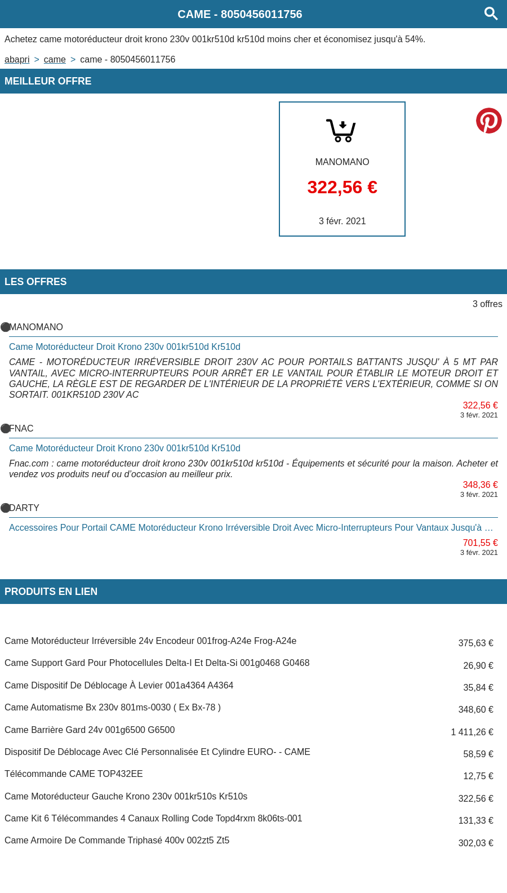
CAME (55, 59)
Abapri (17, 59)
